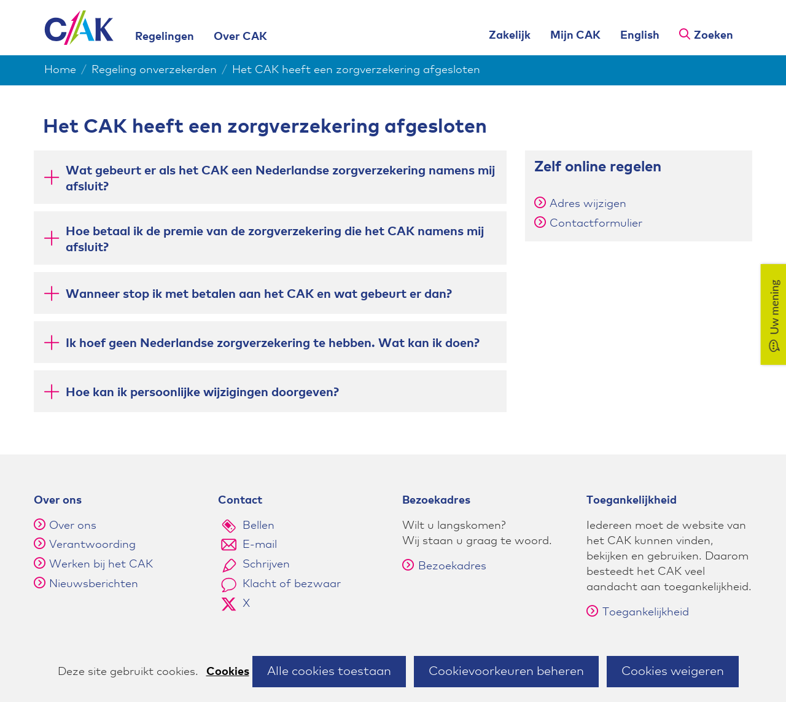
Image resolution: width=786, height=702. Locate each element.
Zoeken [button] (713, 35)
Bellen (258, 525)
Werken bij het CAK (101, 564)
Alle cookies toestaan (329, 671)
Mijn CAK (575, 35)
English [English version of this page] (640, 35)
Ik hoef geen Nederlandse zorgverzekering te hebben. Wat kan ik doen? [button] (273, 342)
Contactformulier (596, 223)
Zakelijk (510, 35)
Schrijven (266, 564)
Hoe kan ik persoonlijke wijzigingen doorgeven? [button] (202, 391)
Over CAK (240, 36)
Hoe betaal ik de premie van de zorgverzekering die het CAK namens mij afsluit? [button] (275, 239)
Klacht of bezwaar (292, 584)
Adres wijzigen (588, 203)
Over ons (72, 525)
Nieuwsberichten (93, 584)
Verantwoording (92, 544)
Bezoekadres (444, 566)
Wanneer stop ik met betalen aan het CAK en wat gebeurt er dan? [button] (259, 293)
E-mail (260, 544)
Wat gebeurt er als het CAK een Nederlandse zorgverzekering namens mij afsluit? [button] (280, 179)
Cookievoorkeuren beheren (506, 671)
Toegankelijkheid (637, 612)
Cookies (227, 671)
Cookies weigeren (672, 671)
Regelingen (164, 36)
